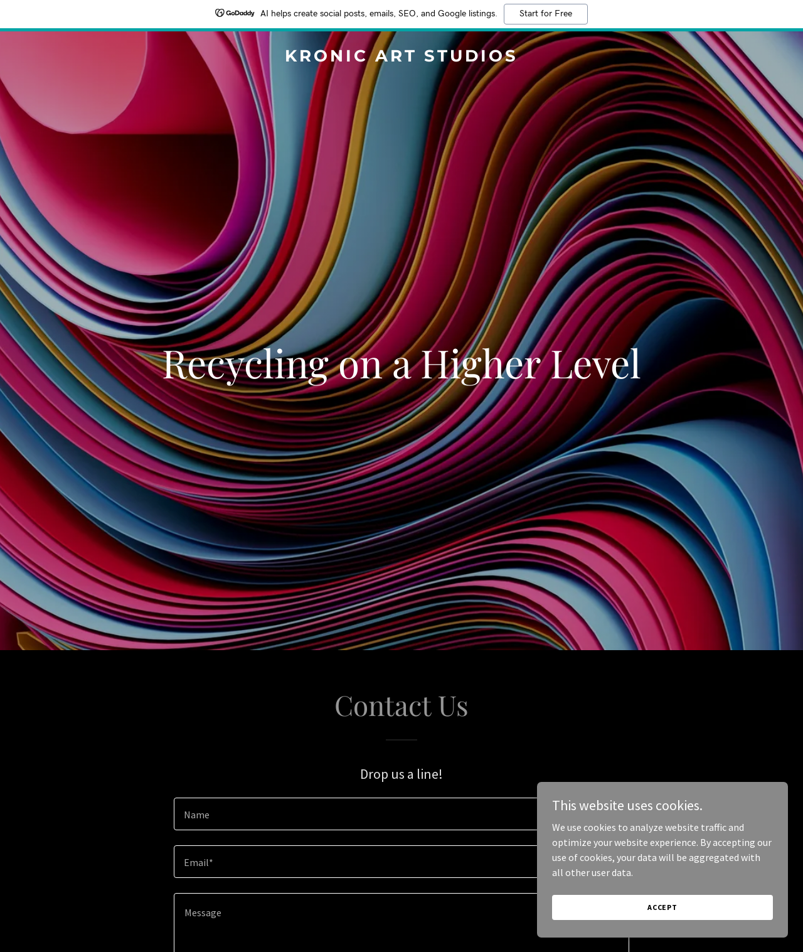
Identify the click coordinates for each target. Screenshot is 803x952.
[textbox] (401, 814)
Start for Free (545, 13)
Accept (662, 907)
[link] (401, 57)
